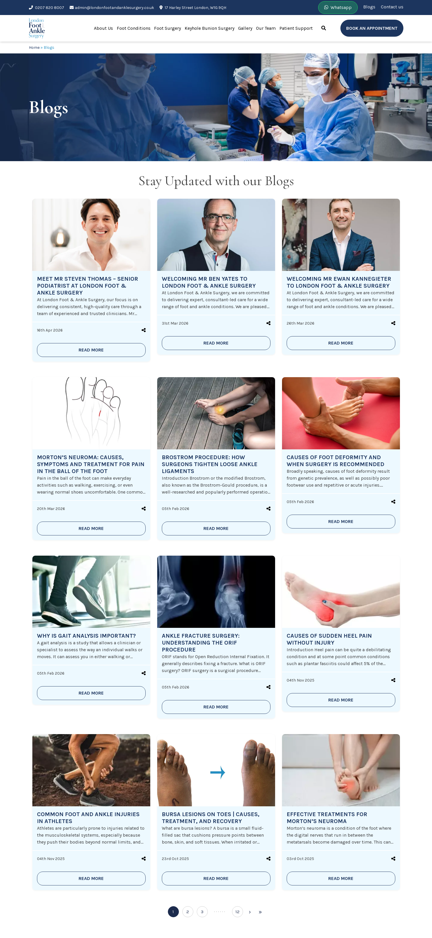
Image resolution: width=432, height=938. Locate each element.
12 (238, 911)
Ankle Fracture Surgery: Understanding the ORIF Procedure (201, 642)
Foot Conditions (134, 28)
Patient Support (296, 28)
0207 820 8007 (46, 7)
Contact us (392, 7)
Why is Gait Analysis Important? (86, 635)
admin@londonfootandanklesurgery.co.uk (112, 7)
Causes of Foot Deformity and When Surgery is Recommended (335, 461)
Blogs (369, 7)
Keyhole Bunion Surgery (209, 28)
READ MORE (91, 350)
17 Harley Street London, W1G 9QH (193, 7)
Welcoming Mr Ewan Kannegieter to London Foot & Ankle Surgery (339, 282)
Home (34, 47)
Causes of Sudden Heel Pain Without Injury (329, 639)
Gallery (245, 28)
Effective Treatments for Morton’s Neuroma (327, 818)
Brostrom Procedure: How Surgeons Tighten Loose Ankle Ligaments (209, 464)
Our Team (266, 28)
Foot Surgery (167, 28)
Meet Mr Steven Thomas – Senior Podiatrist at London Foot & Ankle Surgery (87, 286)
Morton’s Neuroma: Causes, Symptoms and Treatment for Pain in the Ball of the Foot (90, 464)
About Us (103, 28)
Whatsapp (338, 7)
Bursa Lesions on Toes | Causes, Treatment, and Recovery (210, 818)
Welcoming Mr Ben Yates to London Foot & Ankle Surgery (209, 282)
